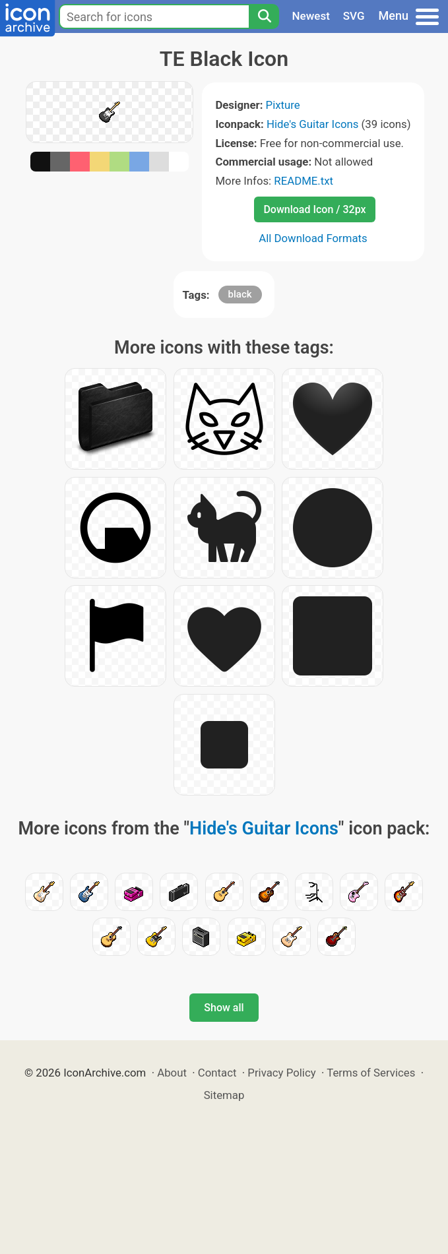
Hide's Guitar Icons (312, 124)
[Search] (264, 16)
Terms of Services (371, 1072)
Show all (223, 1007)
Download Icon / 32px (314, 209)
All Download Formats (313, 238)
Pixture (283, 104)
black (240, 294)
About (172, 1072)
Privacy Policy (281, 1072)
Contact (217, 1072)
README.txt (303, 180)
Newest (311, 15)
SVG (354, 15)
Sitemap (224, 1095)
